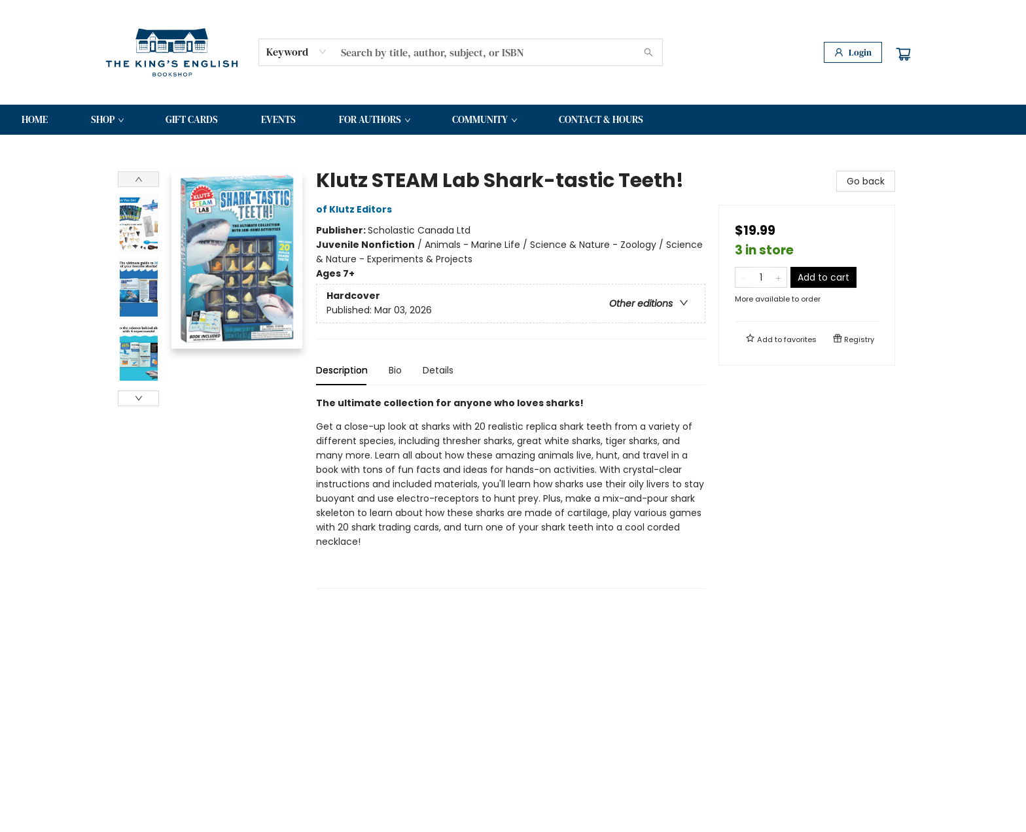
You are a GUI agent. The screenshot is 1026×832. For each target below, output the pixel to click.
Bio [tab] (395, 370)
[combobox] (296, 51)
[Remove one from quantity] (743, 277)
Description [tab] (342, 370)
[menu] (513, 120)
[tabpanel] (510, 492)
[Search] (648, 52)
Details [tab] (438, 370)
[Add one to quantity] (778, 277)
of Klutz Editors (356, 209)
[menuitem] (34, 120)
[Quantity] (761, 277)
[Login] (853, 52)
